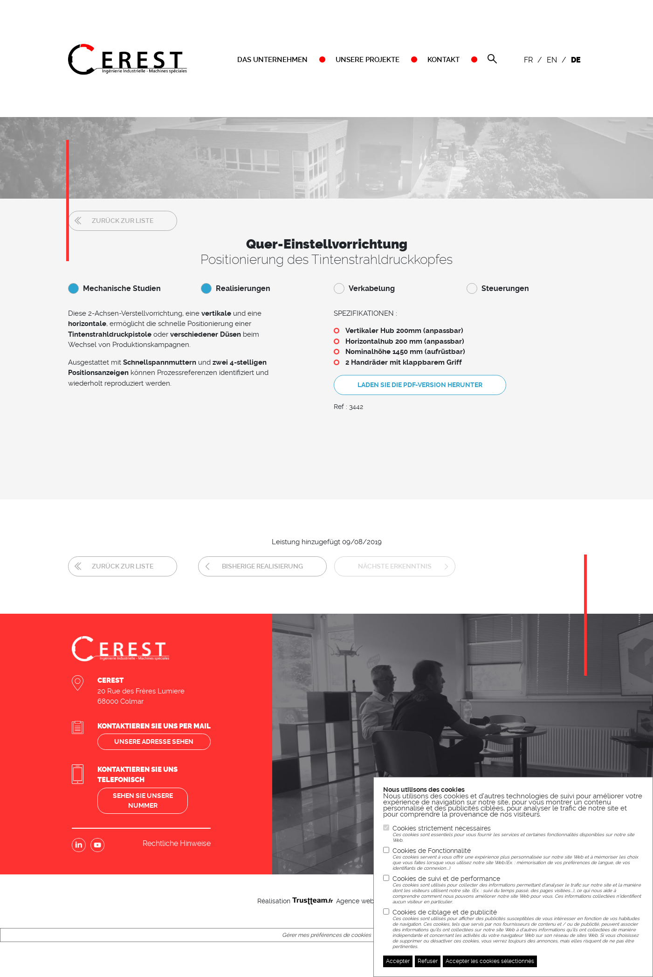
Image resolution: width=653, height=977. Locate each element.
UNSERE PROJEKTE (367, 59)
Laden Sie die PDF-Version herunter (419, 384)
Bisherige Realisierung (262, 566)
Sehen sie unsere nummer (143, 800)
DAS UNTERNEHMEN (272, 59)
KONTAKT (443, 59)
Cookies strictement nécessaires (517, 834)
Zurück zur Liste (122, 220)
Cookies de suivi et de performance (517, 890)
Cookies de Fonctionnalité (517, 859)
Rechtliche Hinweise (177, 843)
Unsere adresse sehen (153, 741)
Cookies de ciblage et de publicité (517, 928)
